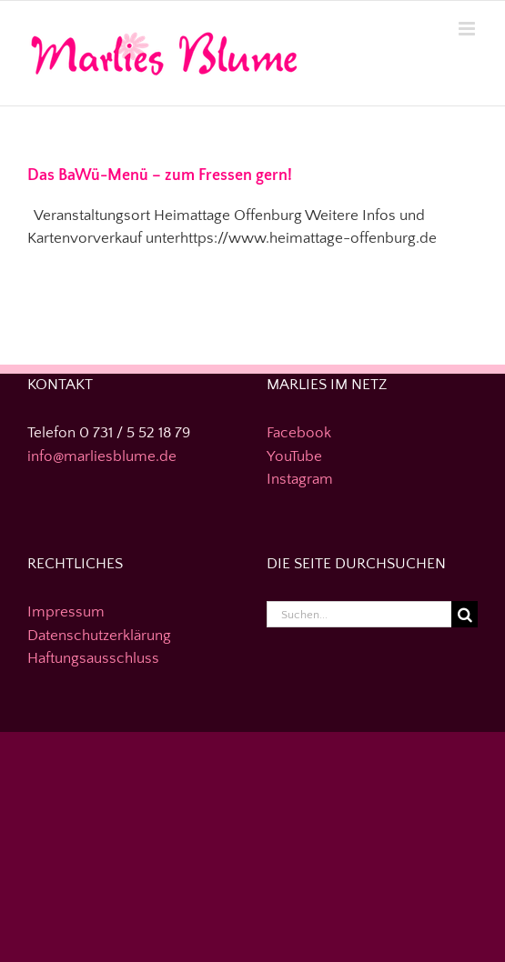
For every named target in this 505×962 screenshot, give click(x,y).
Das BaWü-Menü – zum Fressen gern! (159, 175)
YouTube (294, 456)
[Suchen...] (359, 614)
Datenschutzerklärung (99, 635)
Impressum (66, 612)
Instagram (300, 479)
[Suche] (464, 614)
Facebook (299, 433)
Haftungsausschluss (93, 658)
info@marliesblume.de (102, 456)
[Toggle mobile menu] (468, 28)
